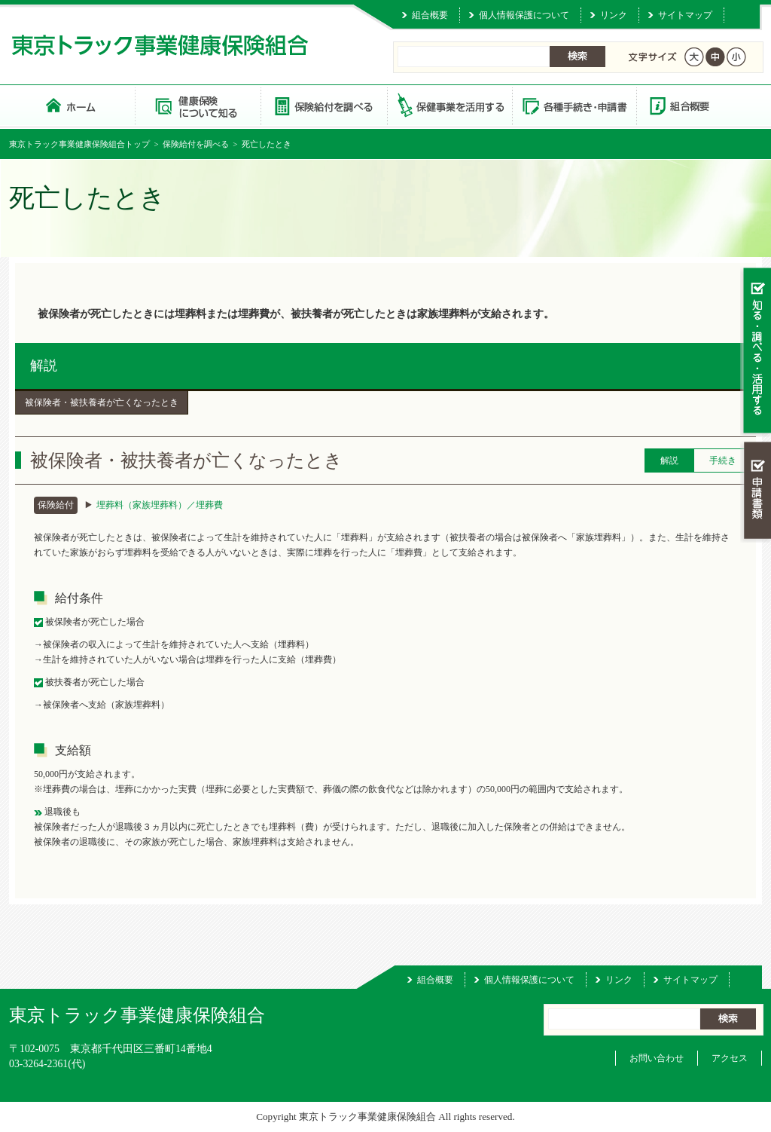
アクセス (730, 1058)
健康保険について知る (198, 105)
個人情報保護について (524, 15)
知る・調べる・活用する (755, 351)
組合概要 (430, 15)
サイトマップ (685, 15)
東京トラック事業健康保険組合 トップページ (72, 105)
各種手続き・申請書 (573, 105)
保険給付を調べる (323, 105)
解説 (43, 365)
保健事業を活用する (448, 105)
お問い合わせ (656, 1058)
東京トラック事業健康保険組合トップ (79, 143)
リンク (613, 15)
